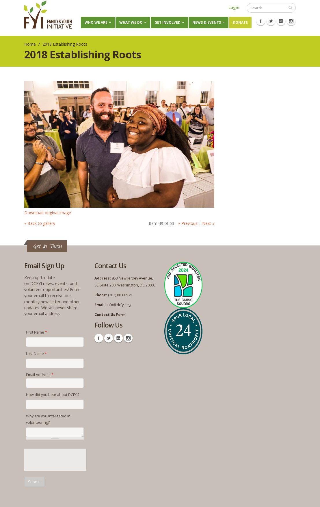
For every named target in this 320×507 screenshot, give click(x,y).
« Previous (188, 223)
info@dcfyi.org (119, 304)
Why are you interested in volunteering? (48, 419)
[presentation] (68, 460)
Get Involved (168, 22)
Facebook (260, 21)
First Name (36, 332)
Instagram (291, 21)
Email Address (39, 374)
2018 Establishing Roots (64, 44)
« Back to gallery (39, 223)
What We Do (131, 22)
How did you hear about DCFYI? (52, 394)
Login (233, 7)
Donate (240, 22)
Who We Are (96, 22)
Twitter (271, 21)
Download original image (47, 212)
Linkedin (281, 21)
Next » (208, 223)
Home (30, 44)
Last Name (36, 353)
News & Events (206, 22)
